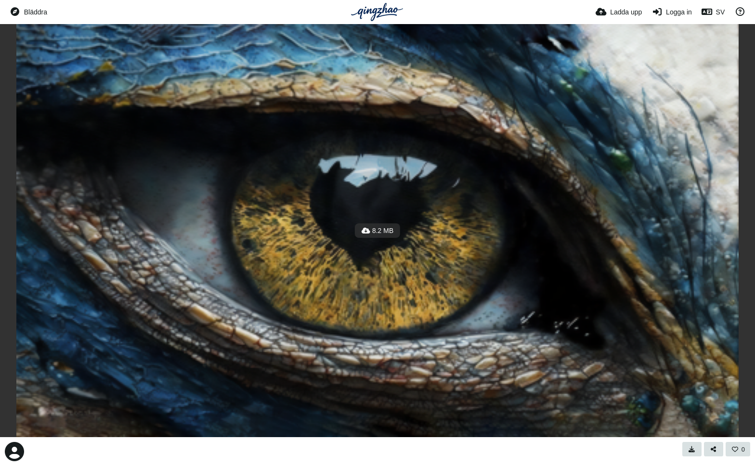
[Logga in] (671, 12)
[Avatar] (14, 451)
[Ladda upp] (619, 12)
